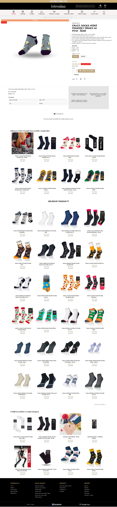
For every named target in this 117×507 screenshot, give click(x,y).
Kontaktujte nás (63, 490)
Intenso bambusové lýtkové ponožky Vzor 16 (95, 394)
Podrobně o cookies (88, 495)
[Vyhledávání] (85, 6)
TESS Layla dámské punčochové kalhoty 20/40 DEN (23, 470)
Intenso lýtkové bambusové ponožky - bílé (47, 231)
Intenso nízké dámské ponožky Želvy (46, 328)
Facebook (62, 491)
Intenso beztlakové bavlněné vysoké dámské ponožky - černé (71, 189)
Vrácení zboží (38, 491)
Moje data (86, 491)
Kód (9, 92)
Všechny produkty (100, 405)
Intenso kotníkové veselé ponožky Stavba (47, 189)
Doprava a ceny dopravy (40, 488)
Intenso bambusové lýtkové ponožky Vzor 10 (71, 329)
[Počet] (74, 71)
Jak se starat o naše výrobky (41, 495)
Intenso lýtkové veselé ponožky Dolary (95, 470)
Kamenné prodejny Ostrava (65, 486)
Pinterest (84, 79)
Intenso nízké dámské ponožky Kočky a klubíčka (23, 231)
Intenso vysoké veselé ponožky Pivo (94, 263)
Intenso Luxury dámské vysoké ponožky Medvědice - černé (95, 231)
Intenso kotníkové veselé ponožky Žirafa (95, 189)
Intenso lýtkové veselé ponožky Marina (71, 470)
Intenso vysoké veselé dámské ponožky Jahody (23, 329)
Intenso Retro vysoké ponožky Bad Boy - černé (95, 157)
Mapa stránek (62, 488)
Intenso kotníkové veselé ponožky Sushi (95, 329)
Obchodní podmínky (39, 486)
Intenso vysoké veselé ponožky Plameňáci (95, 296)
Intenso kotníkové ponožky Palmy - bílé (71, 394)
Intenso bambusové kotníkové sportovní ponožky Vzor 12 (47, 264)
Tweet (80, 79)
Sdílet (76, 79)
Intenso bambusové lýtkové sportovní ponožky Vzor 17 (71, 231)
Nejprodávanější (13, 491)
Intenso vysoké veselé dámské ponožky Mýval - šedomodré (23, 189)
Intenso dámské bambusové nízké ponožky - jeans (23, 361)
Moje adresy (87, 493)
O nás (11, 486)
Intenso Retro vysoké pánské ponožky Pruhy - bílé (23, 437)
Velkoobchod (13, 493)
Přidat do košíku (86, 71)
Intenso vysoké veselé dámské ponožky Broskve (71, 296)
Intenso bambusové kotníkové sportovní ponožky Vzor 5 (23, 296)
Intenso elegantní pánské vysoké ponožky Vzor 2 (47, 157)
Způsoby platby (38, 490)
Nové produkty (13, 490)
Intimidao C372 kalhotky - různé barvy (71, 437)
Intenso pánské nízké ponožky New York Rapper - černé (71, 361)
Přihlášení (86, 488)
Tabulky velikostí (38, 497)
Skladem (10, 94)
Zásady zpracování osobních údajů (42, 493)
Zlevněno (12, 488)
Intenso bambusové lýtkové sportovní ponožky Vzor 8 (47, 394)
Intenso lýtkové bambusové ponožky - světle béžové (23, 394)
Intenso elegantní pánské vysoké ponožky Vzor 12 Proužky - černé (46, 437)
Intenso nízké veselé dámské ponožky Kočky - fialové (95, 361)
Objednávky (86, 490)
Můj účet (86, 486)
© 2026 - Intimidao (30, 504)
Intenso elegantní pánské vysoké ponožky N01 (71, 264)
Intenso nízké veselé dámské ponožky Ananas (47, 296)
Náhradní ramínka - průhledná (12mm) (95, 437)
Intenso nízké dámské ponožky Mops (71, 157)
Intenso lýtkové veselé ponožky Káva (23, 264)
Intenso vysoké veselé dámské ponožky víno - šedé (23, 157)
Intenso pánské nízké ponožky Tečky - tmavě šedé (47, 361)
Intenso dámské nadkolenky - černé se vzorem (47, 470)
